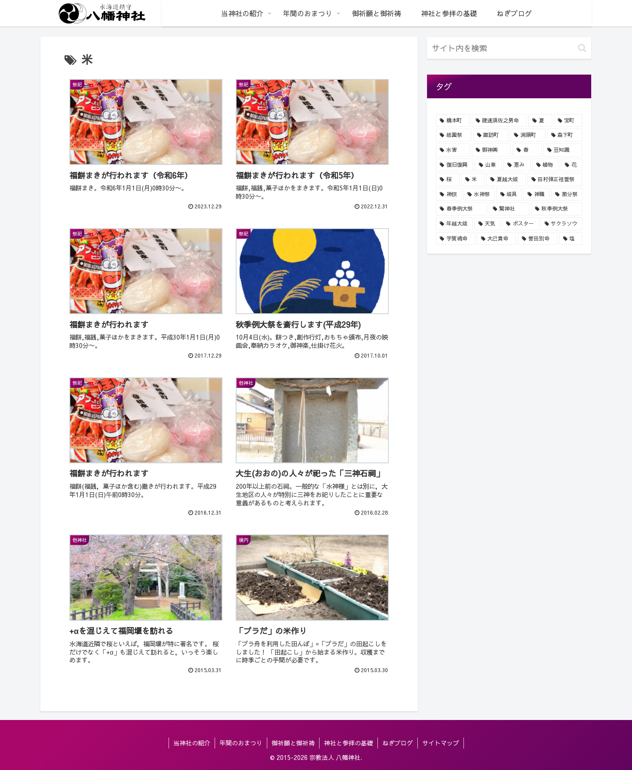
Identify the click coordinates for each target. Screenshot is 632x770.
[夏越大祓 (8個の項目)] (506, 179)
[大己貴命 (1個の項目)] (497, 238)
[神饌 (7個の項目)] (449, 194)
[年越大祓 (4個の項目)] (454, 223)
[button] (582, 48)
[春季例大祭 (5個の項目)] (461, 208)
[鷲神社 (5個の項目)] (509, 208)
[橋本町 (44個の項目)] (453, 120)
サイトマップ (440, 742)
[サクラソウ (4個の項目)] (562, 223)
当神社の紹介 (191, 742)
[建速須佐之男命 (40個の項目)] (499, 120)
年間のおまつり (240, 742)
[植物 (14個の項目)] (545, 165)
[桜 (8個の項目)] (448, 179)
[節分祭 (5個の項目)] (566, 194)
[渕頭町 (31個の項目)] (528, 135)
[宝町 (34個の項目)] (568, 120)
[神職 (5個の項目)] (536, 194)
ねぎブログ (397, 742)
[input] (509, 48)
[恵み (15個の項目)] (516, 165)
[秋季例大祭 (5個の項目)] (556, 208)
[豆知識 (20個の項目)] (563, 150)
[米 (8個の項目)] (473, 179)
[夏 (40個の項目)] (540, 120)
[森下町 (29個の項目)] (565, 135)
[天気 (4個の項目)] (487, 223)
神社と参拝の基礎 (348, 742)
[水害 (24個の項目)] (453, 150)
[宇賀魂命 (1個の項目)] (455, 238)
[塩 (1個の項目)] (571, 238)
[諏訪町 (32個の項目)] (491, 135)
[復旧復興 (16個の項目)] (454, 165)
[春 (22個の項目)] (527, 150)
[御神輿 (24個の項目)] (491, 150)
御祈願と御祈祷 (293, 742)
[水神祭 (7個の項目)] (479, 194)
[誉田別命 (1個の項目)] (537, 238)
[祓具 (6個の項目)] (509, 194)
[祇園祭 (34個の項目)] (453, 135)
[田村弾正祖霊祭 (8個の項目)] (555, 179)
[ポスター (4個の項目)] (520, 223)
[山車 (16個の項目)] (488, 165)
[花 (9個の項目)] (571, 165)
